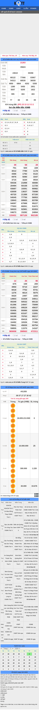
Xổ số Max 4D (34, 535)
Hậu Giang (8, 594)
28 (8, 654)
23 (29, 663)
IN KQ (2, 702)
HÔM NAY (4, 691)
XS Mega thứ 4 (28, 547)
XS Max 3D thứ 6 (32, 582)
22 (24, 663)
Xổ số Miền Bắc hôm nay (11, 60)
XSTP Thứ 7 (8, 588)
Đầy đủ (6, 111)
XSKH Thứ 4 (18, 547)
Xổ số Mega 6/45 (30, 613)
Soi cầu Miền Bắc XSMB (19, 108)
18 (3, 663)
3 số (23, 111)
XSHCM (8, 506)
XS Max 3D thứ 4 (32, 550)
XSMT (18, 8)
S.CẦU (26, 8)
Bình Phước (8, 591)
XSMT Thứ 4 (18, 550)
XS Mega (34, 576)
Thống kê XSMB (26, 114)
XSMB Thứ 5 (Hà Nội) (31, 556)
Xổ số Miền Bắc (29, 607)
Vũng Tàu (10, 528)
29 (13, 654)
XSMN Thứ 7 (8, 600)
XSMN (11, 8)
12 (8, 660)
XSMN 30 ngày (28, 267)
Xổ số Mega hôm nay (12, 388)
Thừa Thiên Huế (33, 277)
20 (13, 663)
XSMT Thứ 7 (18, 598)
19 (8, 663)
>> (12, 649)
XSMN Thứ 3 (8, 531)
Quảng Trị (16, 562)
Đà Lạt (36, 161)
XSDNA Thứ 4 (18, 541)
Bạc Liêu (7, 525)
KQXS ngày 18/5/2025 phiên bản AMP (12, 683)
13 (13, 660)
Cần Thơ (6, 541)
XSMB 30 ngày (28, 152)
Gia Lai (17, 573)
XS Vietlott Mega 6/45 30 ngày (10, 496)
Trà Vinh (6, 575)
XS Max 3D (31, 513)
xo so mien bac (8, 705)
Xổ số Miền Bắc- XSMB (31, 520)
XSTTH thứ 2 (18, 513)
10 (35, 657)
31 (35, 666)
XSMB (3, 8)
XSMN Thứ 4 (8, 547)
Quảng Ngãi (18, 595)
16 (29, 660)
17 (35, 660)
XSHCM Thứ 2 (8, 509)
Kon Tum (24, 277)
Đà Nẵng (18, 538)
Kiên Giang (23, 161)
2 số (15, 111)
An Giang (7, 556)
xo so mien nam (19, 705)
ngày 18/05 (30, 388)
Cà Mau (6, 512)
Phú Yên (16, 507)
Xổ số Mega (34, 544)
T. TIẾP (3, 695)
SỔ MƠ (3, 700)
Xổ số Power (28, 559)
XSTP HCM (8, 585)
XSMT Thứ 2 (18, 516)
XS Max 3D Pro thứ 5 (31, 564)
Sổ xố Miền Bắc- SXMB (31, 553)
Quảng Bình (18, 559)
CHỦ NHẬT (22, 60)
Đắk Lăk (16, 525)
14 (19, 660)
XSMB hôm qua (31, 634)
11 (3, 660)
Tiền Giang (13, 161)
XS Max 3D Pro (32, 562)
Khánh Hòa (13, 277)
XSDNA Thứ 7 (18, 589)
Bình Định (18, 556)
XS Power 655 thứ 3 (30, 529)
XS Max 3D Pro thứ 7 (31, 597)
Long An (8, 597)
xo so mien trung (30, 705)
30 (19, 654)
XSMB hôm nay (31, 628)
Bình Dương (8, 572)
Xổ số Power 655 (33, 526)
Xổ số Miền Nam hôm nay (11, 156)
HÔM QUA (4, 693)
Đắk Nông (18, 592)
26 (8, 666)
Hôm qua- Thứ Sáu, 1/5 (9, 56)
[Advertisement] (19, 34)
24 (35, 663)
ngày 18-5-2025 (31, 60)
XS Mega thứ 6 (28, 579)
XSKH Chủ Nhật (18, 606)
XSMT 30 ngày (29, 383)
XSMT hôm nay (18, 628)
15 (24, 660)
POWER (33, 8)
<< (1, 649)
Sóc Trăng (10, 544)
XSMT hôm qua (18, 634)
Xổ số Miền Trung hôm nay (10, 272)
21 (19, 663)
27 (3, 654)
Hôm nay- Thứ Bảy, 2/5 (29, 56)
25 (3, 666)
